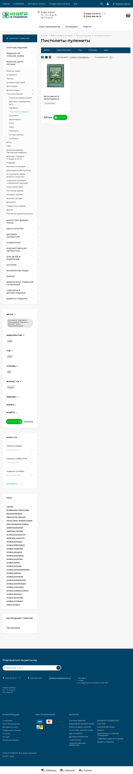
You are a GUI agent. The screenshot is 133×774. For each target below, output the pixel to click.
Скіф (10, 341)
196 (9, 372)
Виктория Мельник (14, 513)
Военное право (13, 71)
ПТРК (11, 123)
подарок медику (13, 562)
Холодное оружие (14, 194)
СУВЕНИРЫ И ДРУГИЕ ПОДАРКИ (110, 739)
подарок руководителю (16, 580)
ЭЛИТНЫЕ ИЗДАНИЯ (77, 721)
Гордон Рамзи (12, 520)
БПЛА (9, 142)
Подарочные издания (16, 206)
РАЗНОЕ (100, 730)
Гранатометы (15, 119)
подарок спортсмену (15, 587)
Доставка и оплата (36, 4)
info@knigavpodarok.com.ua (60, 678)
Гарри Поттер (12, 517)
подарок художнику (14, 601)
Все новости (14, 484)
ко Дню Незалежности (15, 534)
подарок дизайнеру (14, 548)
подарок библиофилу (15, 545)
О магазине (18, 4)
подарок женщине (14, 552)
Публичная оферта (11, 740)
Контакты (6, 733)
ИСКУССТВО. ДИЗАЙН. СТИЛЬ (81, 730)
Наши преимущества (11, 724)
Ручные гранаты (16, 135)
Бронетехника (12, 90)
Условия (6, 737)
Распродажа (13, 627)
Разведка (10, 163)
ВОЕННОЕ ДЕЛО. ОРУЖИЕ (80, 727)
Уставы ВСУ (11, 75)
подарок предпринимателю (18, 569)
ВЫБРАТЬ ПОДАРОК (105, 742)
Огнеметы (13, 138)
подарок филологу (14, 594)
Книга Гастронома (13, 524)
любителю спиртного (15, 538)
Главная (6, 4)
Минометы (14, 131)
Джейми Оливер (25, 520)
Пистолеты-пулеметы (19, 112)
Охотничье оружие (15, 191)
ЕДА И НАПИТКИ (75, 733)
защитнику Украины (14, 531)
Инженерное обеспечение (18, 170)
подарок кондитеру (14, 559)
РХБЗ (8, 146)
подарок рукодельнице (16, 583)
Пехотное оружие (14, 94)
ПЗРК (11, 127)
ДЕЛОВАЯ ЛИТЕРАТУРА (78, 737)
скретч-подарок (13, 604)
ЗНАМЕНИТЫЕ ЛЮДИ (105, 727)
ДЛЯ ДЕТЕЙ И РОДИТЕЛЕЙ (108, 721)
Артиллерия (11, 86)
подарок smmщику (14, 541)
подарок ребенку (13, 573)
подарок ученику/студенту (17, 590)
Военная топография (15, 166)
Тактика (9, 79)
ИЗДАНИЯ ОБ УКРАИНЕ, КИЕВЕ (81, 724)
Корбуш (25, 524)
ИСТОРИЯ (101, 724)
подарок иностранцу (15, 555)
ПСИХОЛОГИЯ (75, 740)
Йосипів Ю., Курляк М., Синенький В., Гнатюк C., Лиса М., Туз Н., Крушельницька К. (18, 323)
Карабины (13, 108)
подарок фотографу (14, 597)
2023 (10, 356)
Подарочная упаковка (59, 4)
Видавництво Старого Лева (17, 510)
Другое (9, 210)
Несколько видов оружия (20, 98)
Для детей (11, 202)
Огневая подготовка (15, 82)
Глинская (21, 517)
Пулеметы (13, 115)
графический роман (14, 527)
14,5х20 (11, 387)
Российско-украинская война (19, 214)
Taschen (9, 506)
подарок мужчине (14, 566)
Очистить (28, 421)
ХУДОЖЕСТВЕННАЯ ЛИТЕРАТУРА (77, 744)
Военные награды (14, 198)
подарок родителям (14, 576)
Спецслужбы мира (14, 187)
